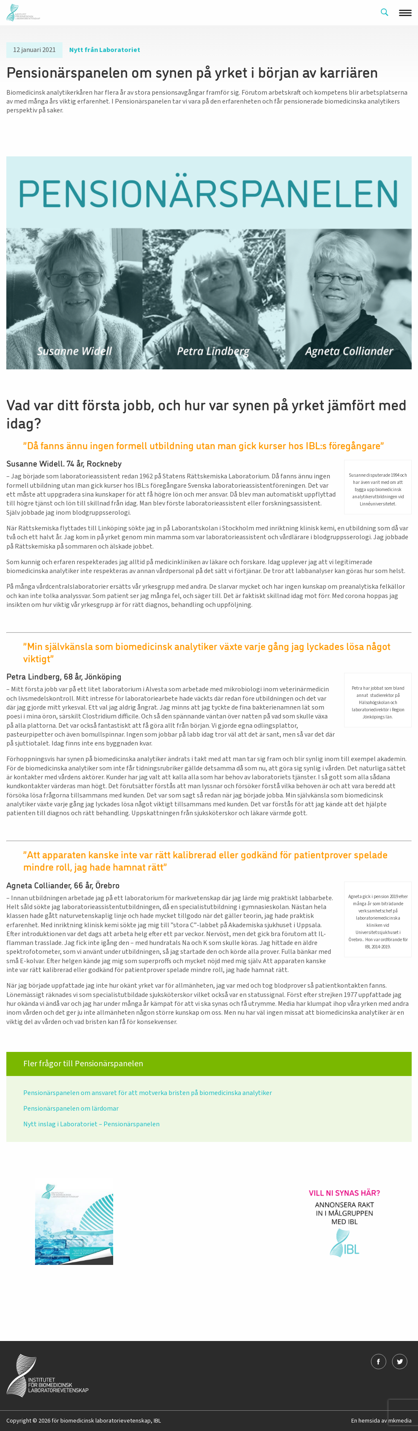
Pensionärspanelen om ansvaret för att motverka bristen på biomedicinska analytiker (147, 1093)
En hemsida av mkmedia (381, 1421)
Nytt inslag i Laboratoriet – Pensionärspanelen (91, 1124)
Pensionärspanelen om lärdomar (71, 1108)
